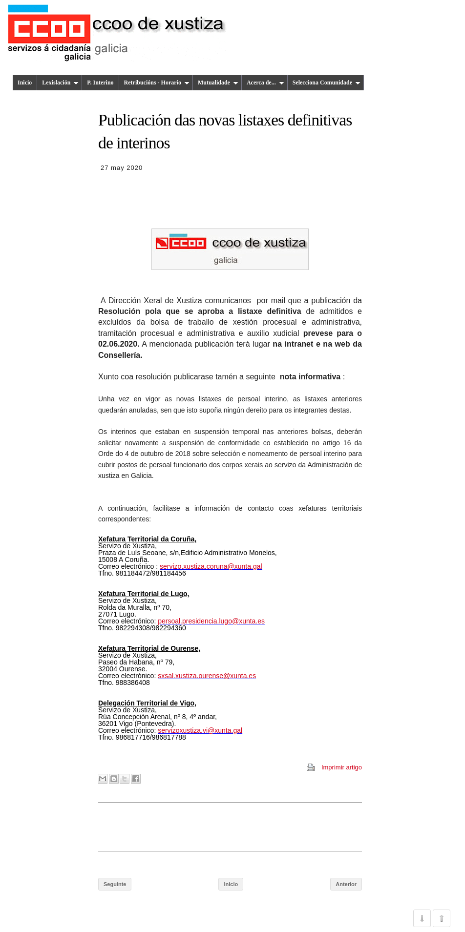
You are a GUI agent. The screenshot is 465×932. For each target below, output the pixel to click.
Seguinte (115, 884)
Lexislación (60, 82)
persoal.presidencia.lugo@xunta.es (211, 621)
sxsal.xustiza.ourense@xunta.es (207, 676)
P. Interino (100, 82)
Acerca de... (265, 82)
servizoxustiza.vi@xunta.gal (200, 730)
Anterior (346, 884)
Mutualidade (218, 82)
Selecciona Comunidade (326, 82)
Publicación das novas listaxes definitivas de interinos (225, 131)
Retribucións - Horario (157, 82)
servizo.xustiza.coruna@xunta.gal (211, 566)
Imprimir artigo (341, 767)
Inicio (25, 82)
